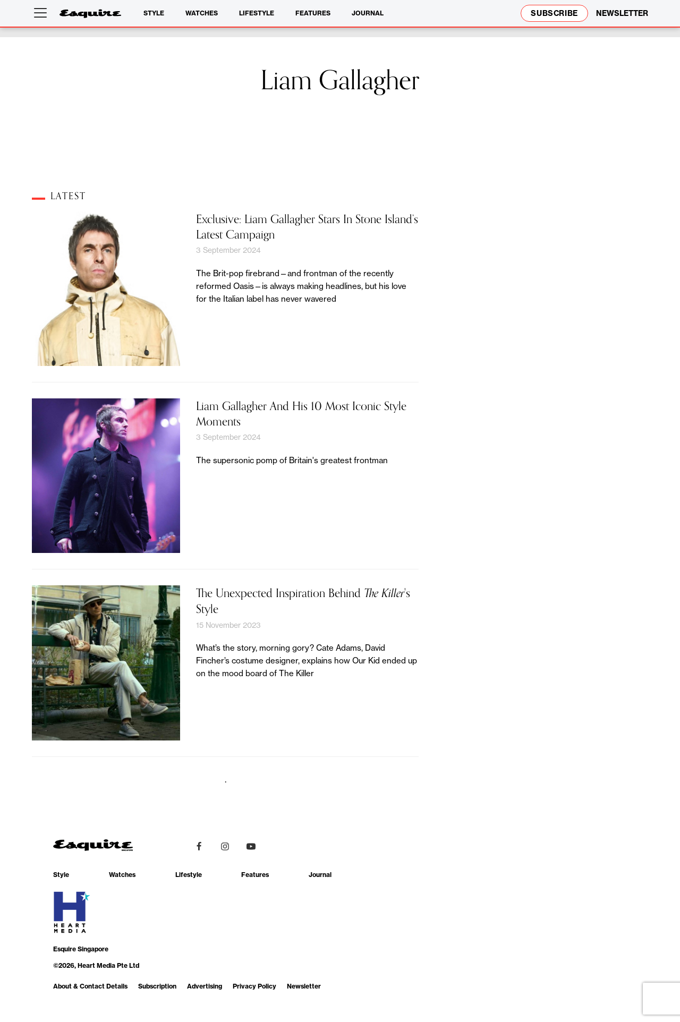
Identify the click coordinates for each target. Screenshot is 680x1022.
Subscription (157, 986)
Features (312, 13)
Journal (368, 13)
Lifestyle (256, 13)
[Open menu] (42, 13)
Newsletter (304, 986)
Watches (201, 13)
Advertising (204, 986)
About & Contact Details (90, 986)
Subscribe (554, 13)
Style (153, 13)
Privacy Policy (254, 986)
